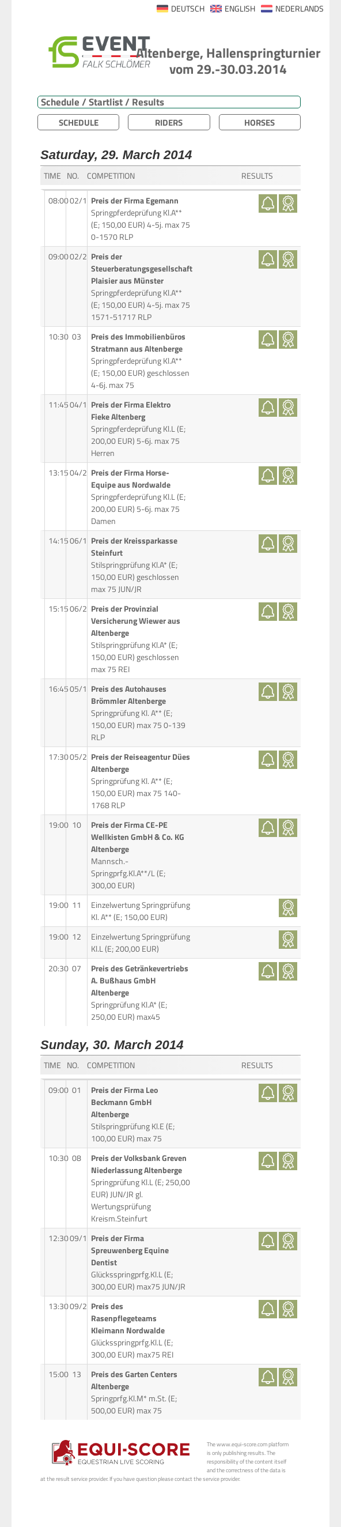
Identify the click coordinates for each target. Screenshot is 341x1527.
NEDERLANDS (299, 8)
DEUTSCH (187, 8)
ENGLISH (240, 8)
